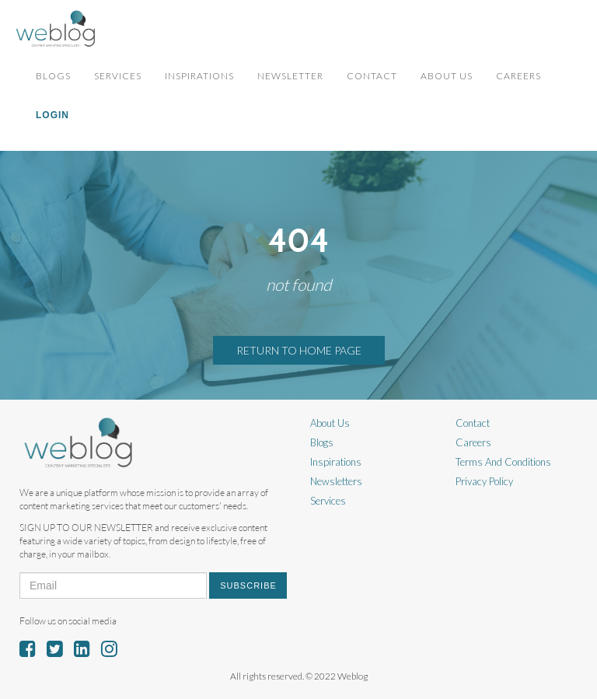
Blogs (53, 76)
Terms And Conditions (503, 462)
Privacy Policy (484, 481)
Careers (518, 76)
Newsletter (290, 76)
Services (117, 76)
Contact (372, 76)
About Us (447, 76)
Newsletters (336, 481)
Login (52, 115)
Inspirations (199, 76)
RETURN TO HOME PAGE (298, 350)
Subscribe (248, 585)
